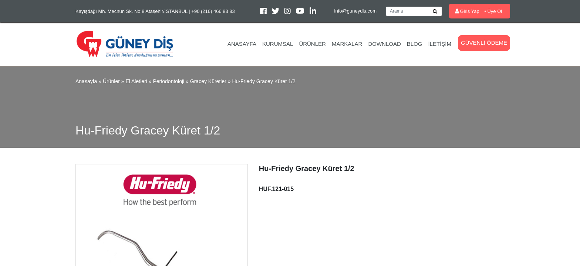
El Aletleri (136, 81)
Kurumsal (277, 44)
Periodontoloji (168, 81)
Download (384, 44)
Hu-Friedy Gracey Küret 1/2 (263, 81)
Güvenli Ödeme (484, 43)
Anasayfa (241, 44)
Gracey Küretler (208, 81)
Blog (414, 44)
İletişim (439, 44)
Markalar (347, 44)
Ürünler (312, 44)
